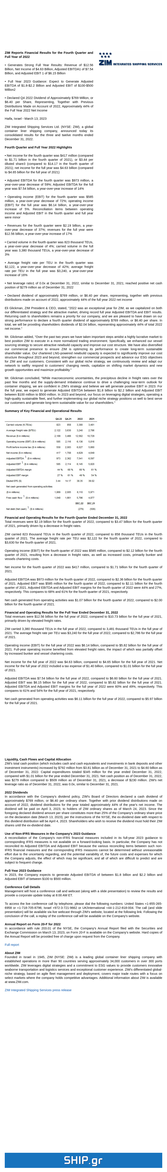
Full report (12, 944)
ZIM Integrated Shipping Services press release (38, 990)
